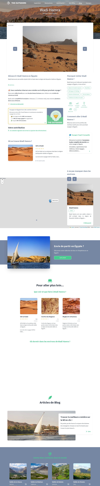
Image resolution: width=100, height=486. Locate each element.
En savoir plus (40, 160)
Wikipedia (11, 85)
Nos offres (72, 3)
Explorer (63, 258)
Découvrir (88, 223)
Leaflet (72, 227)
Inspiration (37, 3)
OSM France (97, 227)
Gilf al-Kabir (40, 146)
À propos (88, 3)
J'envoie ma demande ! (17, 104)
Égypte (13, 21)
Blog (80, 3)
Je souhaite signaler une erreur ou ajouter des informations (27, 130)
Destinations (48, 3)
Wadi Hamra (21, 21)
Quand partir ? (61, 3)
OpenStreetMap (83, 227)
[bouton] (69, 179)
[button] (50, 49)
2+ (75, 109)
